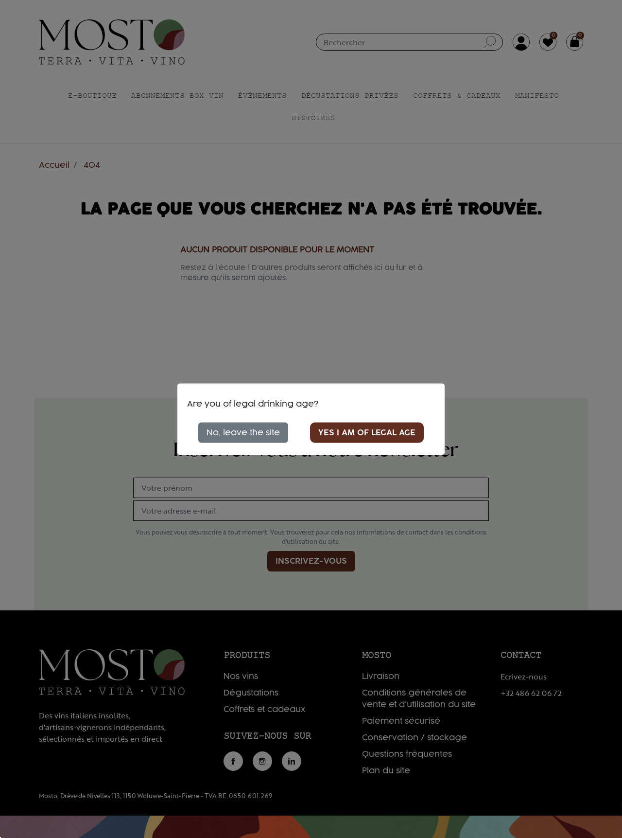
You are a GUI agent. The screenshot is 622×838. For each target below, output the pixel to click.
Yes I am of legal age (366, 432)
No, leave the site (243, 432)
